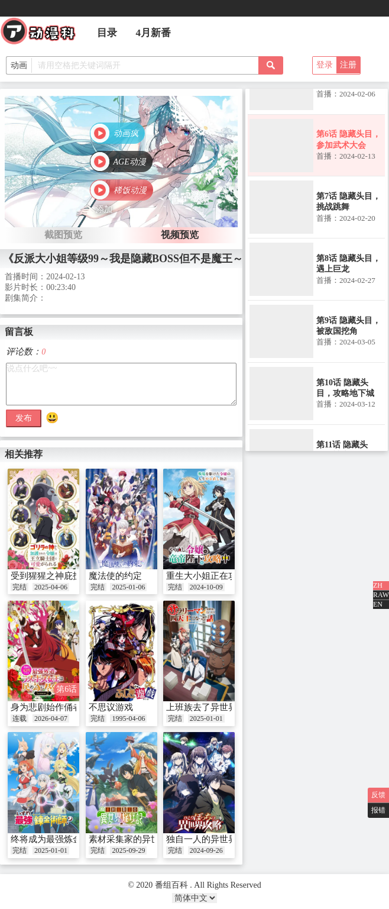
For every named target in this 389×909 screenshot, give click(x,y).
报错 (378, 810)
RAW (381, 595)
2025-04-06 (50, 587)
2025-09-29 (128, 850)
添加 (104, 209)
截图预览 (63, 235)
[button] (117, 134)
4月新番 (153, 32)
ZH (377, 585)
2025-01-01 (206, 718)
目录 (107, 32)
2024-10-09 (206, 587)
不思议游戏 (111, 707)
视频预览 (180, 235)
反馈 (378, 795)
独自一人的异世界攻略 (210, 839)
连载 (19, 718)
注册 (348, 64)
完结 (19, 587)
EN (377, 604)
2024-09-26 (206, 850)
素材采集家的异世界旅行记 (142, 839)
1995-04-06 (128, 718)
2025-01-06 (128, 587)
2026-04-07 (50, 718)
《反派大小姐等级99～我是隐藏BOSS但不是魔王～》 (128, 259)
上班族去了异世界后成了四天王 (228, 707)
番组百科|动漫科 (43, 34)
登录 (324, 64)
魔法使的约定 (115, 576)
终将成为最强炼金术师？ (59, 839)
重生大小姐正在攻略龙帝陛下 (223, 576)
